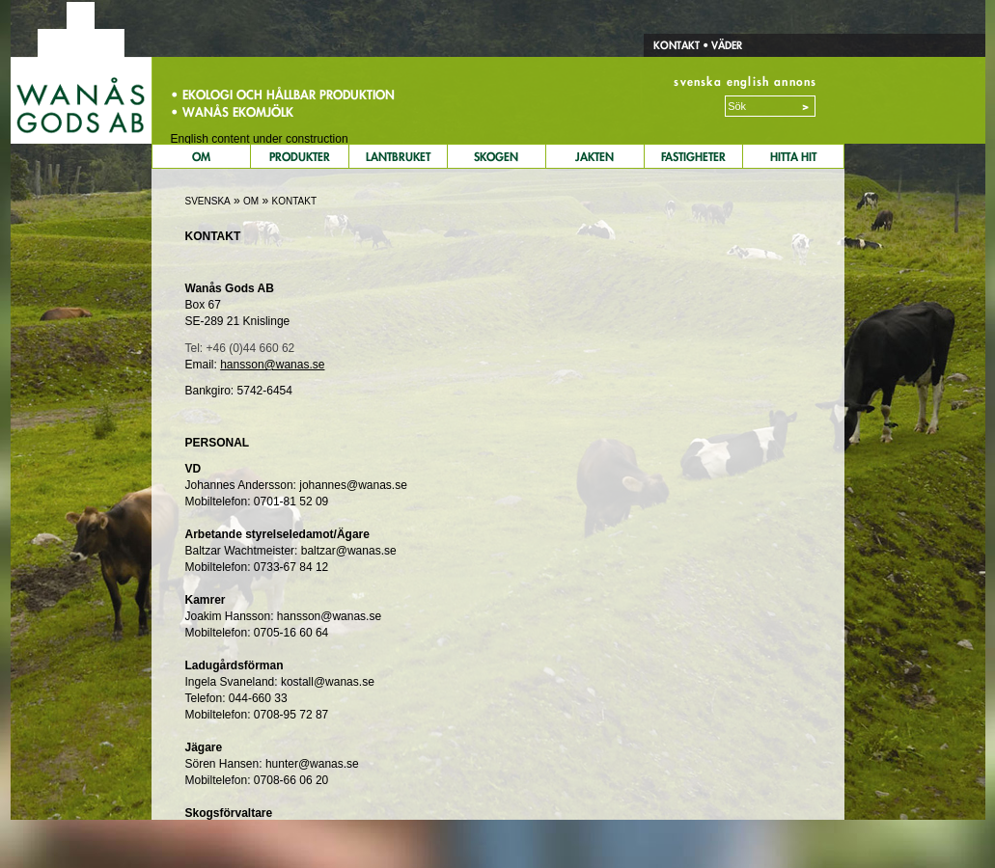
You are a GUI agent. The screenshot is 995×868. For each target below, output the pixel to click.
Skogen (496, 156)
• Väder (721, 45)
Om (201, 156)
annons (795, 81)
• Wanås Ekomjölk (232, 112)
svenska (697, 81)
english (748, 81)
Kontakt (676, 45)
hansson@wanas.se (272, 364)
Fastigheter (693, 156)
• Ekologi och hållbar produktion (283, 94)
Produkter (299, 156)
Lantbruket (398, 156)
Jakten (594, 156)
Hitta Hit (793, 156)
